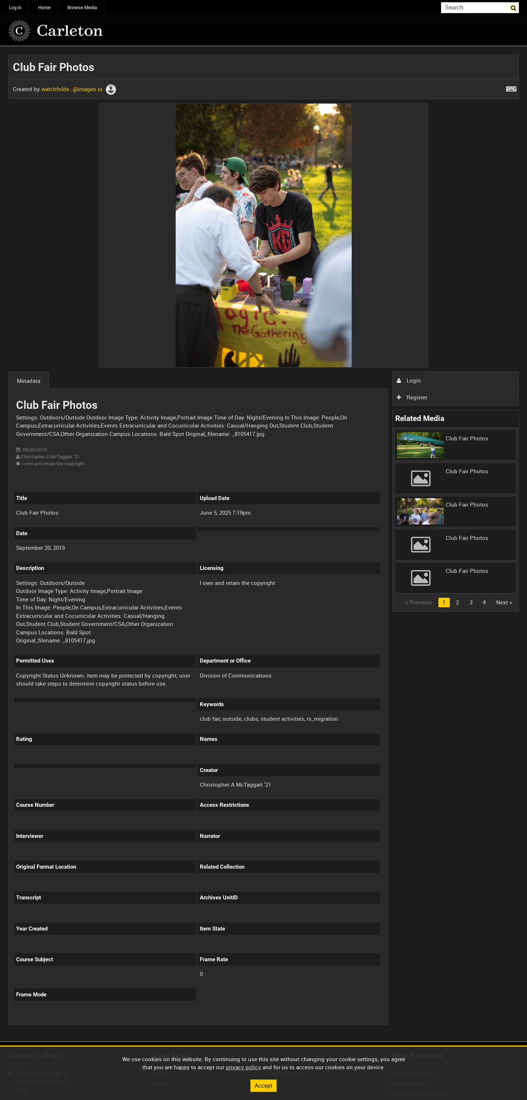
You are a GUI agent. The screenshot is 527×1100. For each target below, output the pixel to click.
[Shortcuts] (511, 87)
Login (409, 380)
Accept (263, 1085)
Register (412, 397)
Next (504, 602)
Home (44, 7)
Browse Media (82, 7)
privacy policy (243, 1067)
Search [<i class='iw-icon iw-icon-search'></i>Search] (514, 7)
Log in (15, 7)
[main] (263, 544)
